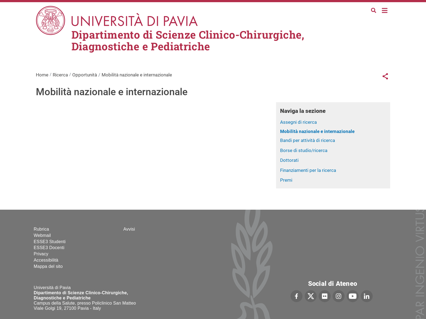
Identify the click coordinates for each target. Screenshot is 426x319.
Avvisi (129, 229)
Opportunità (84, 75)
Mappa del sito (48, 266)
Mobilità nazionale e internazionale (317, 131)
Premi (286, 180)
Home (384, 10)
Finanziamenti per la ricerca (308, 170)
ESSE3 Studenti (50, 241)
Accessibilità (46, 260)
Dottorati (289, 160)
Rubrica (41, 229)
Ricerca (60, 75)
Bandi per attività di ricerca (307, 140)
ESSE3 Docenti (49, 247)
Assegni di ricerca (298, 122)
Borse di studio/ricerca (303, 150)
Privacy (41, 254)
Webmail (42, 235)
